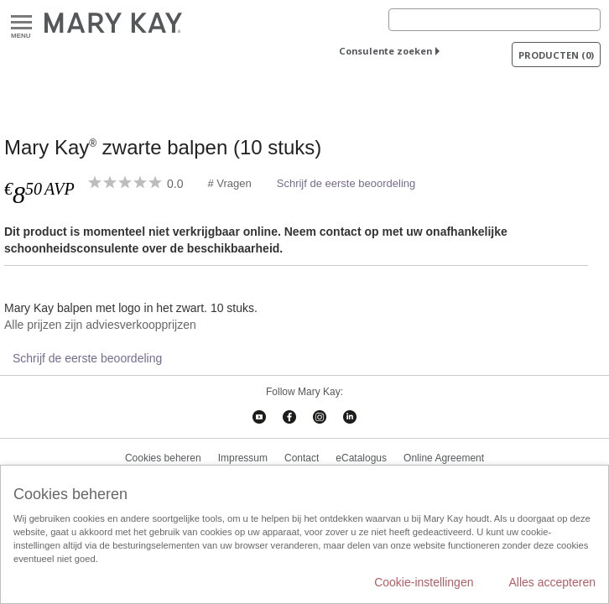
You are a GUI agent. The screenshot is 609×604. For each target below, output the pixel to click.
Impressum (243, 458)
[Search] (494, 19)
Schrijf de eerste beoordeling (346, 183)
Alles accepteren (552, 582)
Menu (21, 23)
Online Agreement (443, 458)
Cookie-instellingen (423, 582)
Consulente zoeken (385, 50)
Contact (301, 458)
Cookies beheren (163, 458)
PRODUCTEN (556, 55)
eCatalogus (361, 458)
